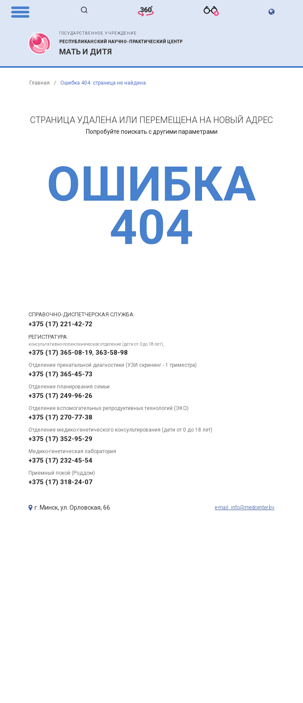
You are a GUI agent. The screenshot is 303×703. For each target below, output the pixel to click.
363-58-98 (111, 352)
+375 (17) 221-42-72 (60, 324)
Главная (39, 83)
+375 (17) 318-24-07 (60, 482)
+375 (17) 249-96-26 (60, 396)
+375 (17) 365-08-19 (60, 352)
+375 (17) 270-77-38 (60, 417)
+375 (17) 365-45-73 (60, 374)
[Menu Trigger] (20, 11)
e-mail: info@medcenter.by (245, 507)
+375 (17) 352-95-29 (60, 439)
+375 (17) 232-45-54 (60, 460)
